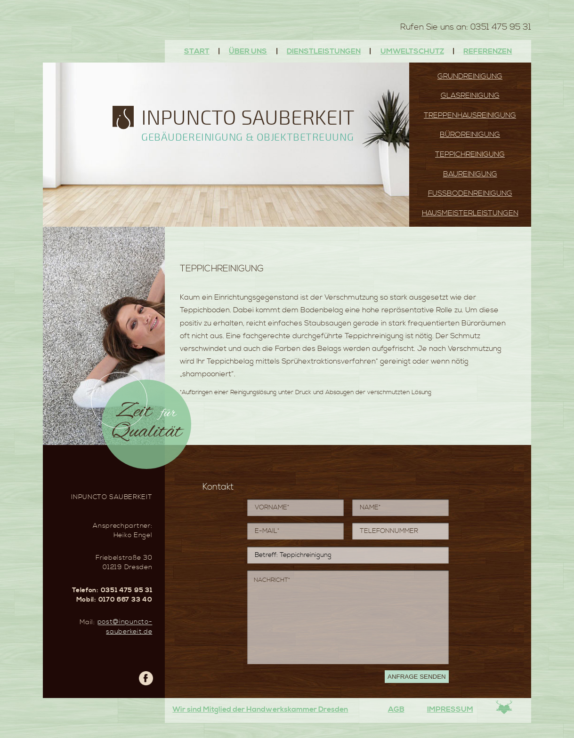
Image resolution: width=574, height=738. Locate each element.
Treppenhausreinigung (470, 115)
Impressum (450, 709)
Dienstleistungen (324, 51)
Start (197, 51)
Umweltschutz (412, 51)
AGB (396, 709)
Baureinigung (470, 174)
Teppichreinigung (470, 154)
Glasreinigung (470, 95)
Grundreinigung (469, 76)
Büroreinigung (470, 134)
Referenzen (487, 51)
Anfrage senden (417, 676)
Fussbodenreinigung (470, 193)
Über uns (248, 51)
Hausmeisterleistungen (470, 213)
